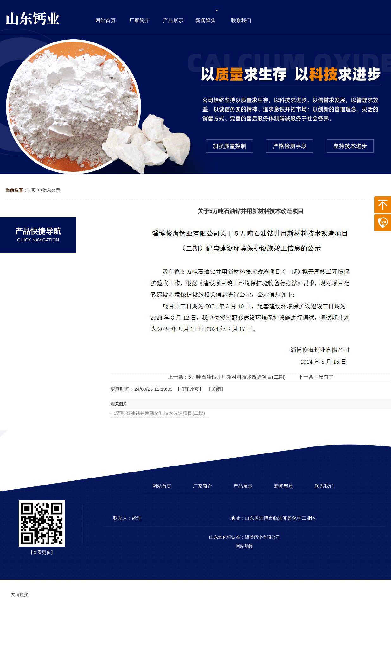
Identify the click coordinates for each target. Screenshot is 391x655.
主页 (31, 190)
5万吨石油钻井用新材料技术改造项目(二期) (237, 377)
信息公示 (51, 190)
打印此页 (189, 389)
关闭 (216, 389)
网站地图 (244, 546)
